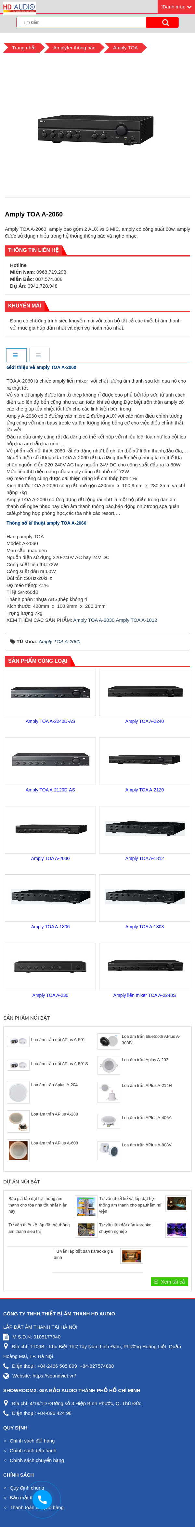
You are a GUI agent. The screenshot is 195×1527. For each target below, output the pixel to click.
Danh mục (173, 6)
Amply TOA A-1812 (136, 620)
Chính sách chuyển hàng (37, 1460)
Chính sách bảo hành (33, 1450)
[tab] (16, 355)
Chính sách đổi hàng (32, 1440)
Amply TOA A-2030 (93, 620)
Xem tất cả (172, 1282)
